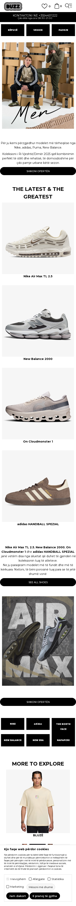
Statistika (57, 879)
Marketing (17, 886)
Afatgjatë (39, 879)
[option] (38, 17)
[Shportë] (57, 8)
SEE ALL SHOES (38, 582)
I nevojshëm (18, 879)
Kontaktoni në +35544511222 (38, 15)
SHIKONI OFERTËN (38, 171)
